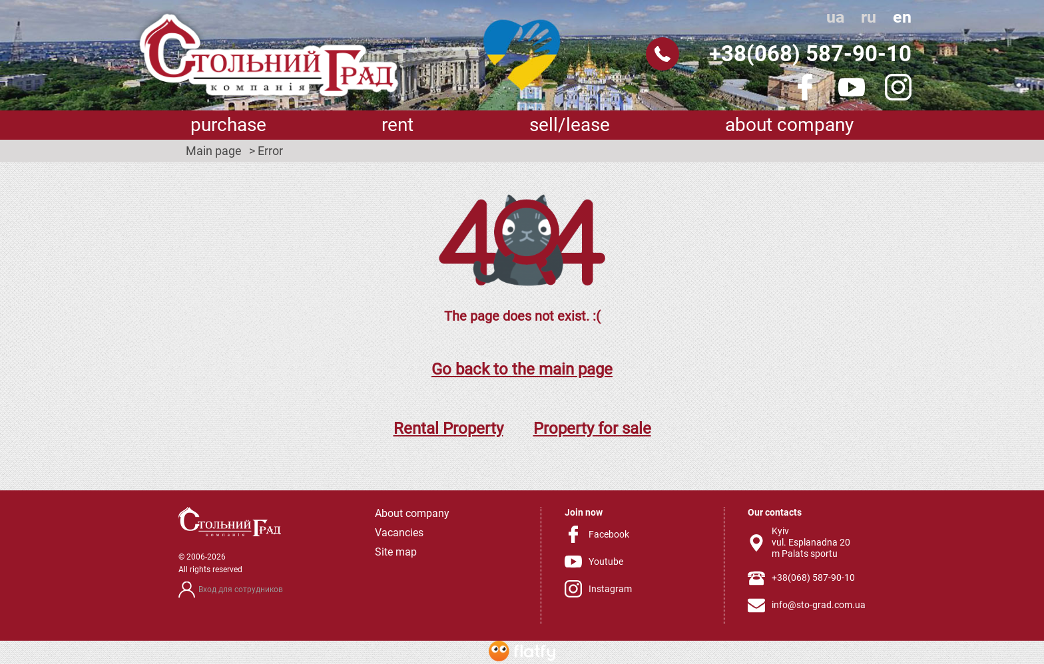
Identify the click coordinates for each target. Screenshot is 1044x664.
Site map (396, 552)
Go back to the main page (522, 369)
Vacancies (399, 532)
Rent (397, 125)
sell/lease (569, 125)
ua (835, 17)
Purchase (228, 125)
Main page (214, 151)
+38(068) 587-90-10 (810, 54)
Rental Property (448, 428)
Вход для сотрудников (240, 589)
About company (789, 125)
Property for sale (592, 428)
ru (868, 17)
